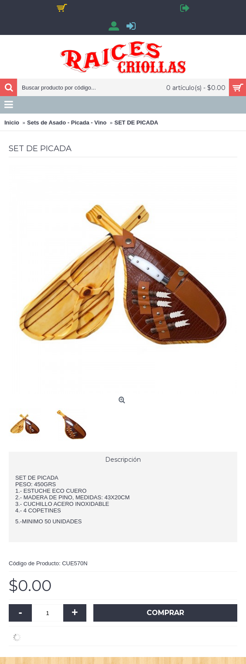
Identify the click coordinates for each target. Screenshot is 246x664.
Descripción (123, 459)
